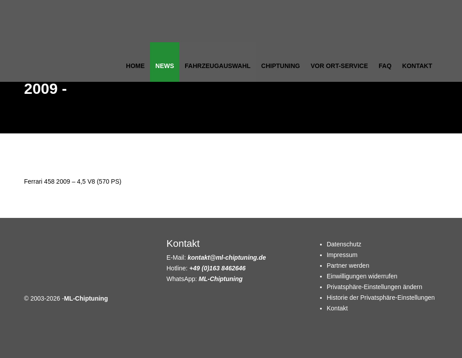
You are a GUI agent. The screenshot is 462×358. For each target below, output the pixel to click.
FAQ (385, 65)
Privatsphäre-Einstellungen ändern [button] (374, 286)
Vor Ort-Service (339, 65)
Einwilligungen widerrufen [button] (362, 276)
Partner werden (348, 265)
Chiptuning (280, 65)
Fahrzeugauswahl (218, 65)
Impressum (342, 254)
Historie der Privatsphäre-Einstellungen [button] (381, 297)
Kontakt (417, 65)
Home (135, 65)
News (164, 65)
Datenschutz (344, 244)
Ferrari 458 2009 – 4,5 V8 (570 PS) (73, 181)
